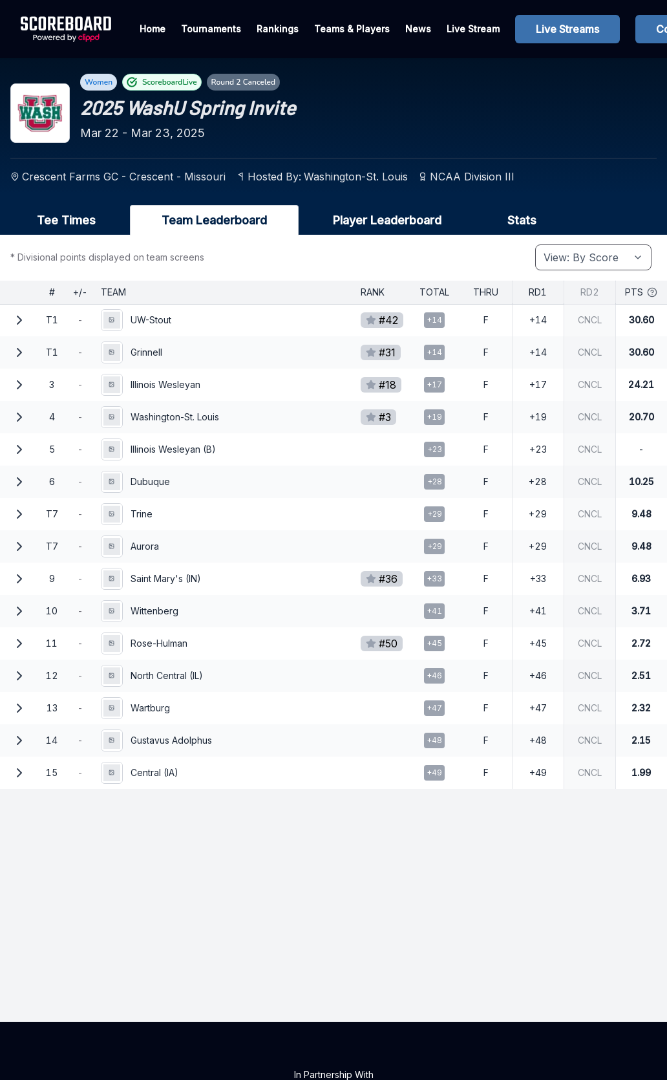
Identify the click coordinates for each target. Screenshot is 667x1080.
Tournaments (211, 28)
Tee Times (66, 220)
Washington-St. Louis (356, 176)
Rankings (278, 28)
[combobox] (593, 257)
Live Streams (567, 29)
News (418, 28)
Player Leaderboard (387, 220)
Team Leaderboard (214, 220)
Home (152, 28)
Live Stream (473, 28)
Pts (641, 291)
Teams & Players (352, 28)
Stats (521, 220)
